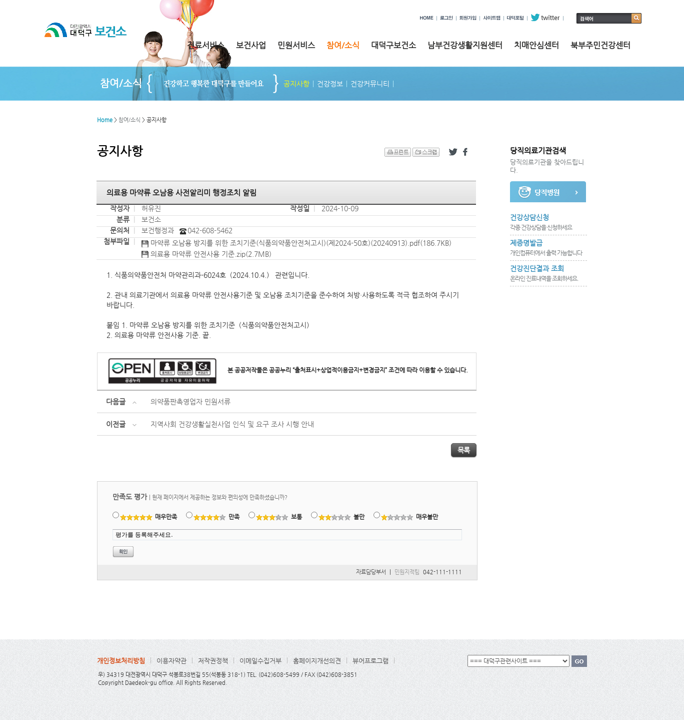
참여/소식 (343, 45)
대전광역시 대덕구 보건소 (92, 39)
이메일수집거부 (261, 660)
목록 (464, 450)
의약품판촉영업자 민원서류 (190, 402)
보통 (279, 516)
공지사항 (297, 84)
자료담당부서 (371, 572)
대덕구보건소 (393, 45)
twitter (545, 18)
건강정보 (330, 84)
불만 (341, 516)
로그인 (446, 18)
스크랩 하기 (426, 152)
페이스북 (467, 152)
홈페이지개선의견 (317, 660)
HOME (427, 18)
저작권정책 (213, 660)
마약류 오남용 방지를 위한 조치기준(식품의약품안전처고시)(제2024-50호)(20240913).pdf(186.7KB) (297, 243)
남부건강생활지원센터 (465, 45)
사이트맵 (491, 18)
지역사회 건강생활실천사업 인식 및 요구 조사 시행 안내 (232, 424)
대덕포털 (515, 18)
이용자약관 (171, 660)
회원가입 (468, 18)
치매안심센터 (536, 45)
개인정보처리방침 (121, 660)
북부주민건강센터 (600, 45)
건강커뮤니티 (370, 84)
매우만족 (148, 516)
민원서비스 (296, 45)
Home (104, 120)
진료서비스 (205, 45)
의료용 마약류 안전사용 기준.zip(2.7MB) (207, 254)
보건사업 (251, 45)
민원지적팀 (407, 572)
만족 (217, 516)
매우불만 (410, 516)
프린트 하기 (397, 152)
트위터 (453, 152)
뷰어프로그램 (370, 660)
